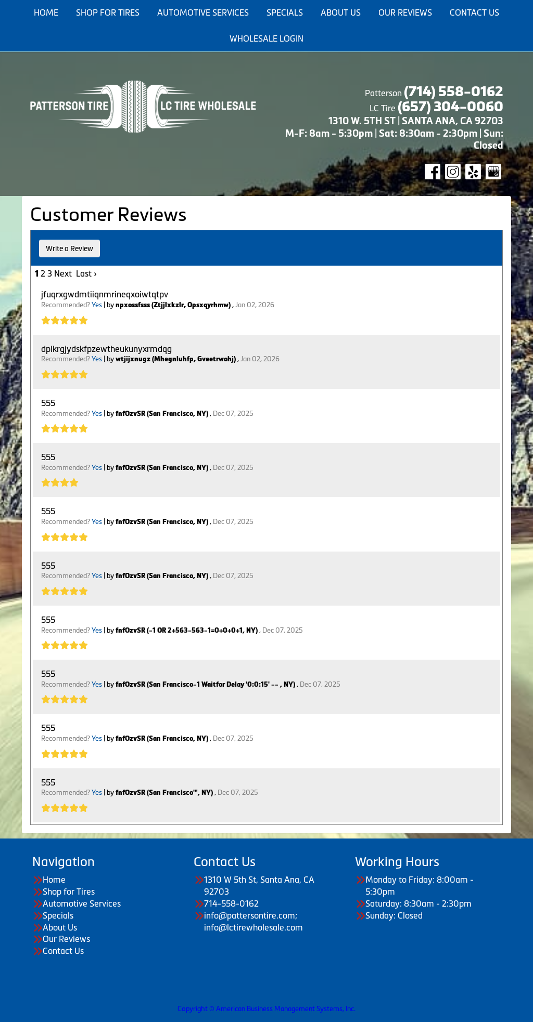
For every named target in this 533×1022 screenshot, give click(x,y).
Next (63, 273)
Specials (58, 915)
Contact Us (63, 950)
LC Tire (382, 108)
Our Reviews (66, 939)
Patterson (433, 93)
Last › (86, 273)
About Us (60, 927)
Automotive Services (82, 903)
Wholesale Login (266, 38)
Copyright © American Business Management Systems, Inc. (266, 1009)
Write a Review (69, 248)
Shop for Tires (69, 891)
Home (54, 879)
